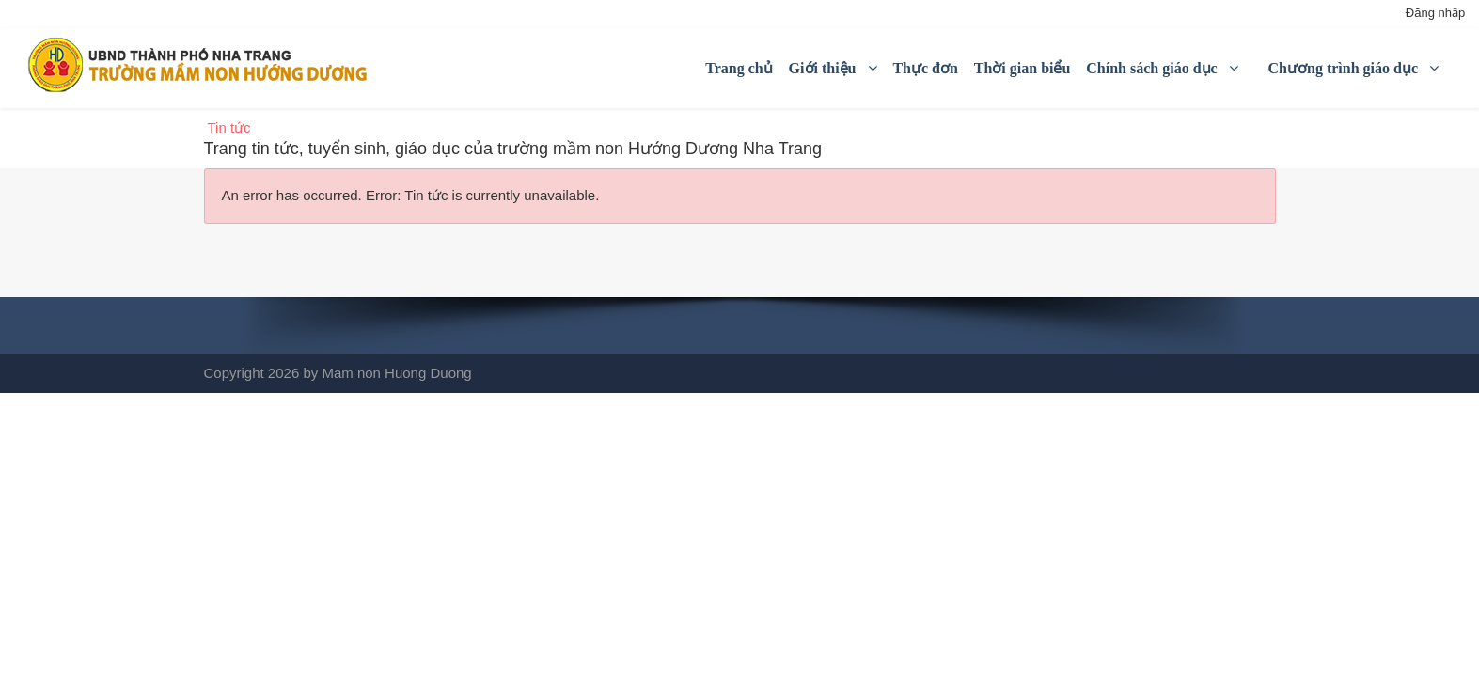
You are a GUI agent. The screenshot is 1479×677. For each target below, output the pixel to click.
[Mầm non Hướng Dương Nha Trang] (202, 65)
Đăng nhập (1435, 13)
